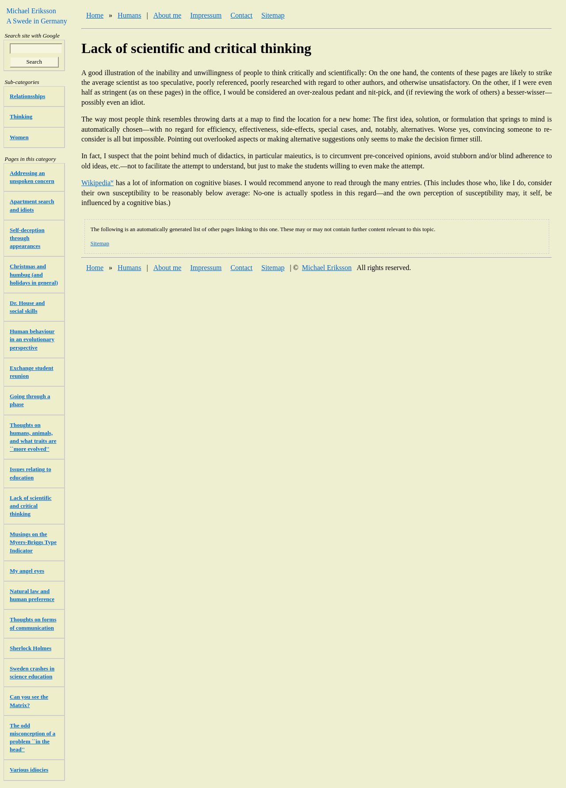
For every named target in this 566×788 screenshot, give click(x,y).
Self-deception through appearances (27, 238)
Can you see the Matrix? (29, 700)
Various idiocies (29, 769)
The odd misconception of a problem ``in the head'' (32, 737)
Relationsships (27, 96)
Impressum (206, 15)
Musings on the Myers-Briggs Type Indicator (33, 542)
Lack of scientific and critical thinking (31, 506)
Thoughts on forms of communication (33, 623)
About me (167, 15)
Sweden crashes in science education (32, 672)
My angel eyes (27, 570)
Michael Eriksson (327, 267)
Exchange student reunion (32, 372)
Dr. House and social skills (27, 307)
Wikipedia (97, 183)
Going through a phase (30, 400)
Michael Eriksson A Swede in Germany (34, 15)
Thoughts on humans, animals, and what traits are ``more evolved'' (33, 437)
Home (94, 15)
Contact (241, 15)
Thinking (21, 116)
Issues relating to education (30, 473)
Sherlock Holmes (30, 648)
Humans (129, 15)
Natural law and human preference (32, 595)
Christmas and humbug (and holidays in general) (34, 274)
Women (19, 137)
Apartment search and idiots (32, 205)
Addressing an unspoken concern (32, 177)
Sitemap (272, 15)
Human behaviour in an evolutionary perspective (32, 339)
